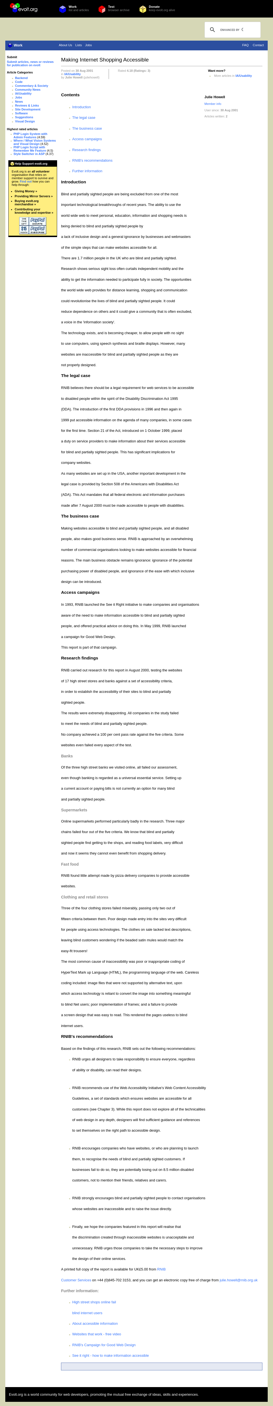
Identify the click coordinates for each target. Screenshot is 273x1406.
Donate (154, 6)
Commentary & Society (31, 85)
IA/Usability (23, 93)
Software (21, 113)
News (19, 101)
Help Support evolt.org (31, 163)
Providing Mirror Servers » (34, 196)
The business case (87, 128)
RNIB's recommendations (92, 160)
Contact (258, 45)
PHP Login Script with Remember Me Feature (30, 149)
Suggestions (24, 117)
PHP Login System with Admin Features (30, 135)
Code (19, 81)
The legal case (83, 117)
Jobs (88, 45)
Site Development (27, 109)
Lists (78, 45)
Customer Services (76, 1280)
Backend (21, 78)
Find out (26, 181)
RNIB (161, 1269)
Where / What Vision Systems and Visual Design (35, 142)
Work (73, 6)
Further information (87, 171)
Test (111, 6)
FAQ (245, 45)
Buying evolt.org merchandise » (27, 202)
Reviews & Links (27, 105)
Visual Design (25, 121)
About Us (65, 45)
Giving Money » (26, 191)
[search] (231, 29)
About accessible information (95, 1323)
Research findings (86, 150)
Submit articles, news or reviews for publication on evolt (30, 63)
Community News (27, 89)
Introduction (81, 107)
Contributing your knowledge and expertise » (34, 211)
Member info (212, 103)
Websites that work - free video (96, 1334)
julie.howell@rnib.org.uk (239, 1280)
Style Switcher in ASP (29, 154)
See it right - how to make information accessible (110, 1355)
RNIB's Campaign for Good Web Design (104, 1345)
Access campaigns (87, 139)
